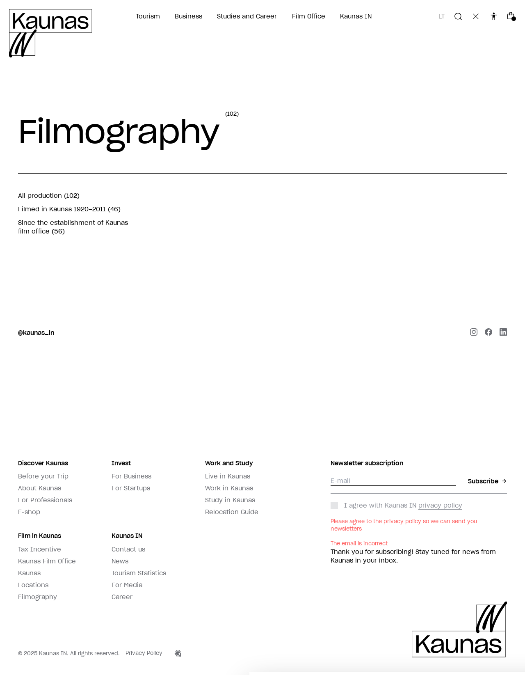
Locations (33, 585)
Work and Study (229, 463)
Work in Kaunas (229, 488)
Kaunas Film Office (47, 561)
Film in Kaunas (39, 536)
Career (122, 597)
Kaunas (29, 573)
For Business (131, 476)
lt (441, 16)
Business (188, 16)
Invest (121, 463)
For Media (127, 585)
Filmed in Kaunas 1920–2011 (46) (69, 209)
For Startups (131, 488)
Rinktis (404, 646)
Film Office (308, 16)
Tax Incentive (39, 549)
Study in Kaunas (230, 500)
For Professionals (45, 500)
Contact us (128, 549)
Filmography (37, 597)
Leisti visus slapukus (470, 646)
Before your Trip (43, 476)
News (120, 561)
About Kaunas (39, 488)
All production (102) (49, 195)
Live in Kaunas (227, 476)
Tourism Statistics (139, 573)
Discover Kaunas (43, 463)
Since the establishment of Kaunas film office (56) (73, 227)
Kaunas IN (356, 16)
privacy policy (440, 505)
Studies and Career (247, 16)
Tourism (148, 16)
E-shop (29, 512)
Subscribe (487, 481)
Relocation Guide (231, 512)
